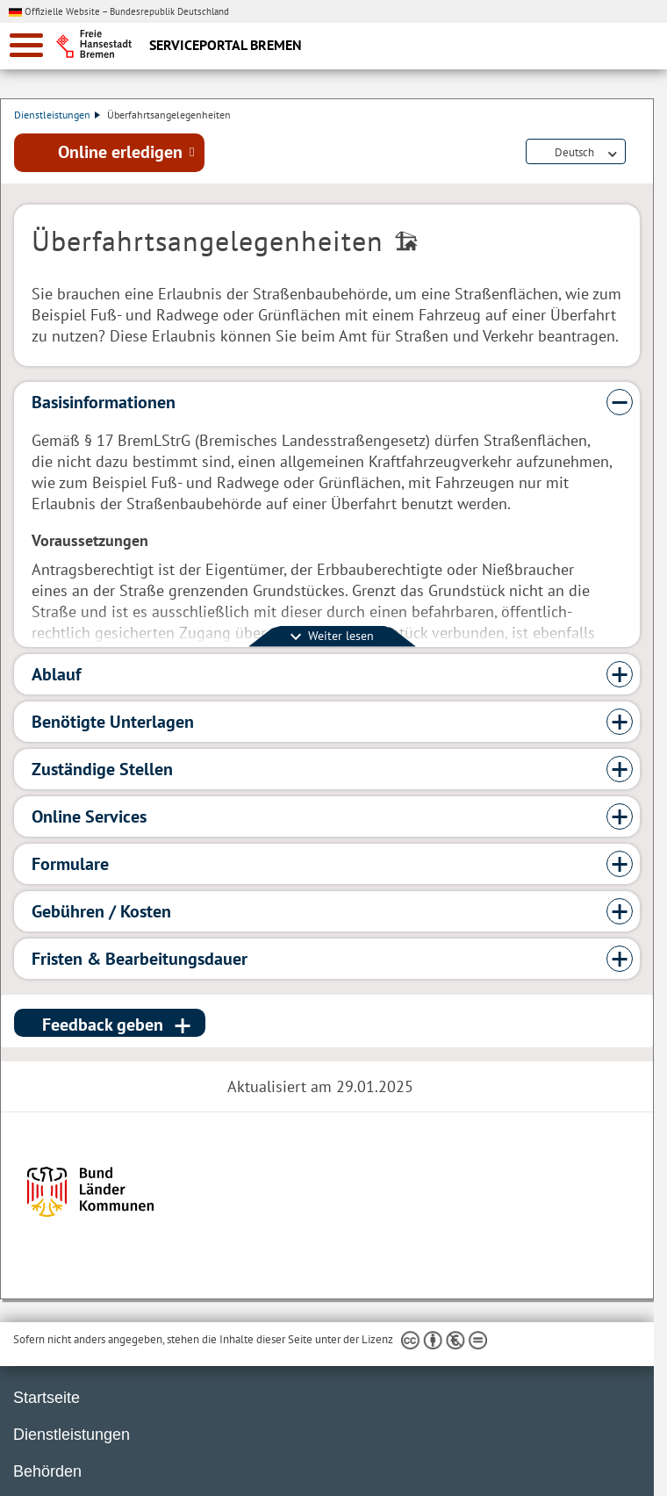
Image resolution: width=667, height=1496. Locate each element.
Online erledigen (120, 151)
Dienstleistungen (58, 114)
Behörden (47, 1471)
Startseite (46, 1397)
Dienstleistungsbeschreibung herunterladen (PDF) (636, 152)
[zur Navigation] (26, 45)
